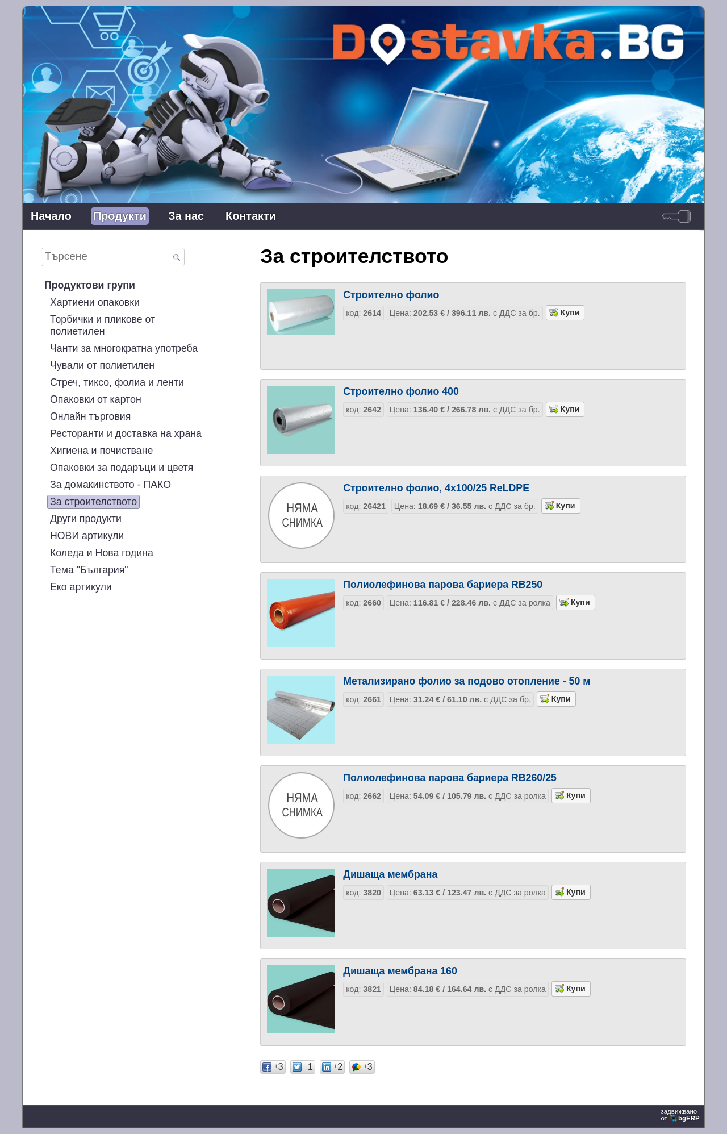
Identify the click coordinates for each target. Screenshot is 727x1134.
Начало (51, 216)
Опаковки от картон (95, 399)
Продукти (120, 216)
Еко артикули (81, 587)
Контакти (250, 216)
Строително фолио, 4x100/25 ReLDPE (436, 488)
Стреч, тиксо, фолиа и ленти (117, 382)
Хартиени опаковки (95, 302)
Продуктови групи (89, 285)
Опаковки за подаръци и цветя (121, 467)
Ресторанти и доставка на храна (126, 433)
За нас (186, 216)
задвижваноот (681, 1115)
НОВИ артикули (87, 535)
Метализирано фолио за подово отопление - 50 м (466, 681)
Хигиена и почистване (101, 450)
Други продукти (86, 518)
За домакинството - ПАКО (110, 484)
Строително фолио (391, 295)
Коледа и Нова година (101, 552)
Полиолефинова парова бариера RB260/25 (450, 777)
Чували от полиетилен (102, 365)
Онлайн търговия (90, 416)
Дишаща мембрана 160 (400, 971)
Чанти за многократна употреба (124, 348)
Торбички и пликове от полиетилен (102, 325)
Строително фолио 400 (401, 391)
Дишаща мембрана (390, 874)
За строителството (93, 501)
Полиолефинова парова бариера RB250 (442, 584)
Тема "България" (89, 570)
